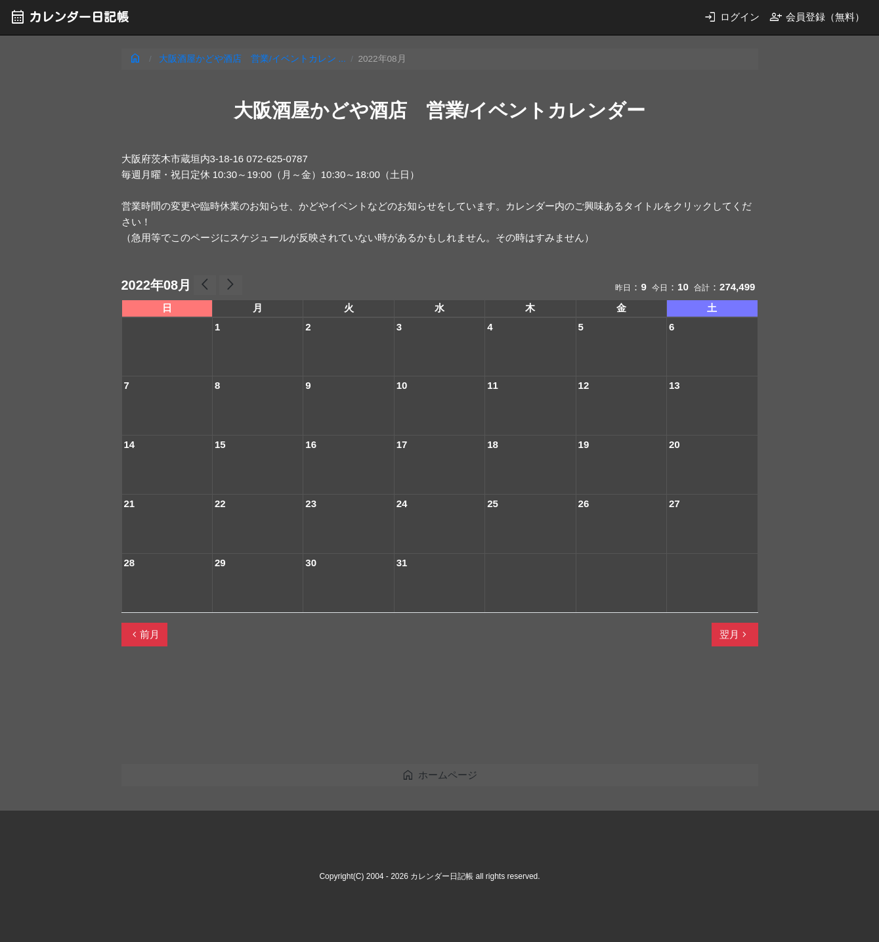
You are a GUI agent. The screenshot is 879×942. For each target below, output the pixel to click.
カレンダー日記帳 (69, 16)
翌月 (734, 634)
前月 (144, 634)
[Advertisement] (360, 710)
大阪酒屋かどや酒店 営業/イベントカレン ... (252, 59)
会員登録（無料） (817, 16)
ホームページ (439, 774)
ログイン (732, 16)
